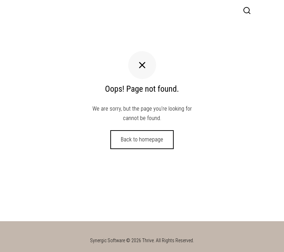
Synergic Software (107, 240)
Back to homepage (142, 139)
